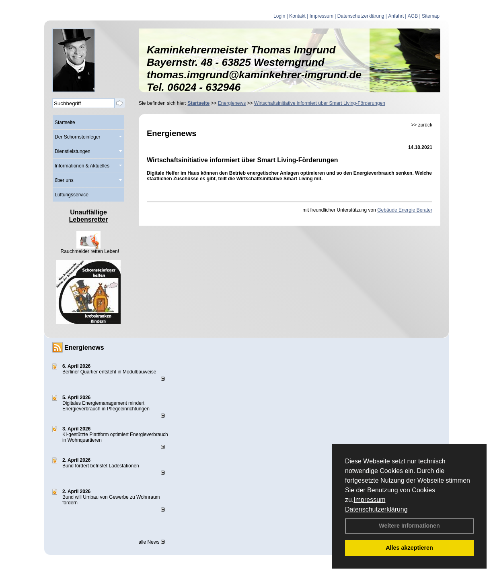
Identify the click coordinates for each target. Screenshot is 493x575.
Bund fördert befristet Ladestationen (100, 466)
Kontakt (297, 16)
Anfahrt (396, 16)
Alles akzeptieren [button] (409, 547)
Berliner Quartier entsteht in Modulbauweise (109, 372)
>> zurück (421, 125)
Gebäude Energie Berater (404, 210)
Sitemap (431, 16)
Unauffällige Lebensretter (88, 216)
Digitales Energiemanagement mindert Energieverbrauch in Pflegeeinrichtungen (106, 406)
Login (279, 16)
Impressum (369, 499)
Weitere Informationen (409, 525)
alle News (151, 542)
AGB (413, 16)
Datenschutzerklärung (376, 509)
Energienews (84, 347)
